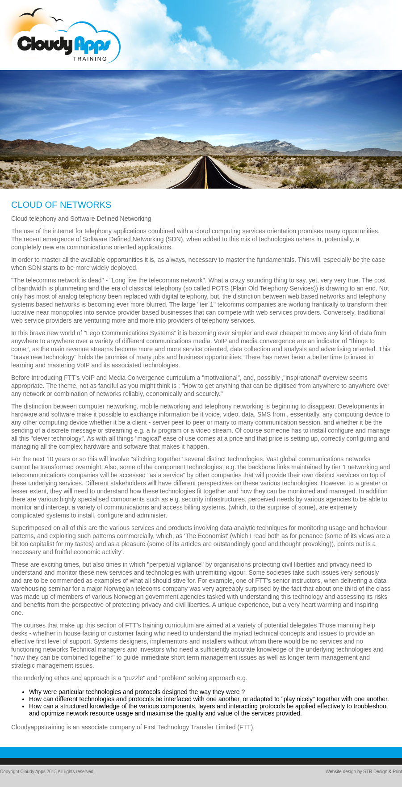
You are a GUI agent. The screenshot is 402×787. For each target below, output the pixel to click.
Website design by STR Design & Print (364, 771)
